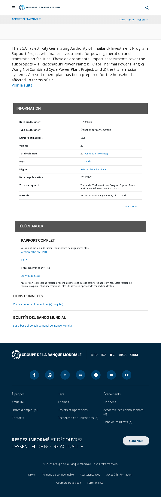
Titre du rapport (29, 185)
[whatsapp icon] (49, 375)
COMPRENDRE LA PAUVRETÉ (26, 19)
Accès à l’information (119, 474)
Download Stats (30, 275)
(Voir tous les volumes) (96, 153)
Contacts (18, 418)
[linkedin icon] (80, 375)
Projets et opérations (73, 410)
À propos (18, 394)
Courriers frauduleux (68, 482)
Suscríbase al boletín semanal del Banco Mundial (42, 325)
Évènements (112, 394)
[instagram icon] (96, 375)
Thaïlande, (86, 161)
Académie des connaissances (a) (123, 412)
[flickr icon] (126, 375)
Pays (22, 161)
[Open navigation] (13, 8)
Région (23, 169)
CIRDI (134, 355)
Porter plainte (95, 482)
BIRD (94, 355)
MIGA (122, 355)
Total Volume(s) (28, 153)
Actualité (18, 402)
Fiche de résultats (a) (117, 422)
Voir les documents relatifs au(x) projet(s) (38, 304)
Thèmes (63, 402)
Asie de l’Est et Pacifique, (93, 169)
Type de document (30, 129)
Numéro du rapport (31, 137)
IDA (103, 355)
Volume (23, 145)
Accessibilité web (90, 474)
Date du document (30, 122)
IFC (112, 355)
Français (141, 19)
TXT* (24, 260)
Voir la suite (22, 85)
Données (109, 402)
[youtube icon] (111, 375)
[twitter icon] (65, 375)
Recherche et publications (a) (78, 418)
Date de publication (31, 177)
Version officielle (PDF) (34, 252)
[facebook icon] (34, 375)
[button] (147, 7)
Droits (32, 474)
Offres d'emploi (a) (25, 410)
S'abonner (136, 441)
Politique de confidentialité (58, 474)
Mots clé (24, 195)
